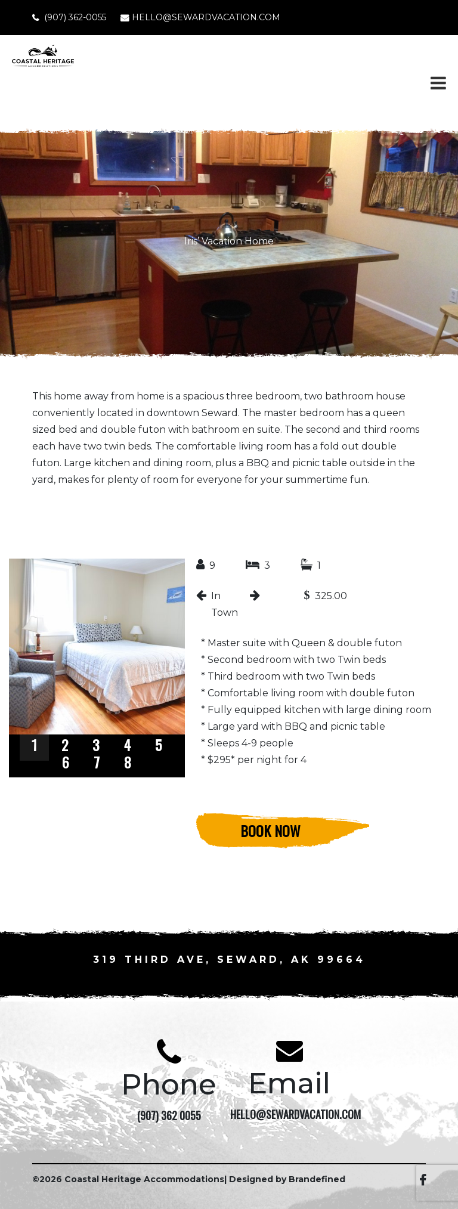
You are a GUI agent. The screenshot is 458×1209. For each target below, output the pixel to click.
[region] (97, 668)
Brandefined (317, 1179)
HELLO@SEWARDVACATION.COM (206, 17)
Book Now (270, 830)
